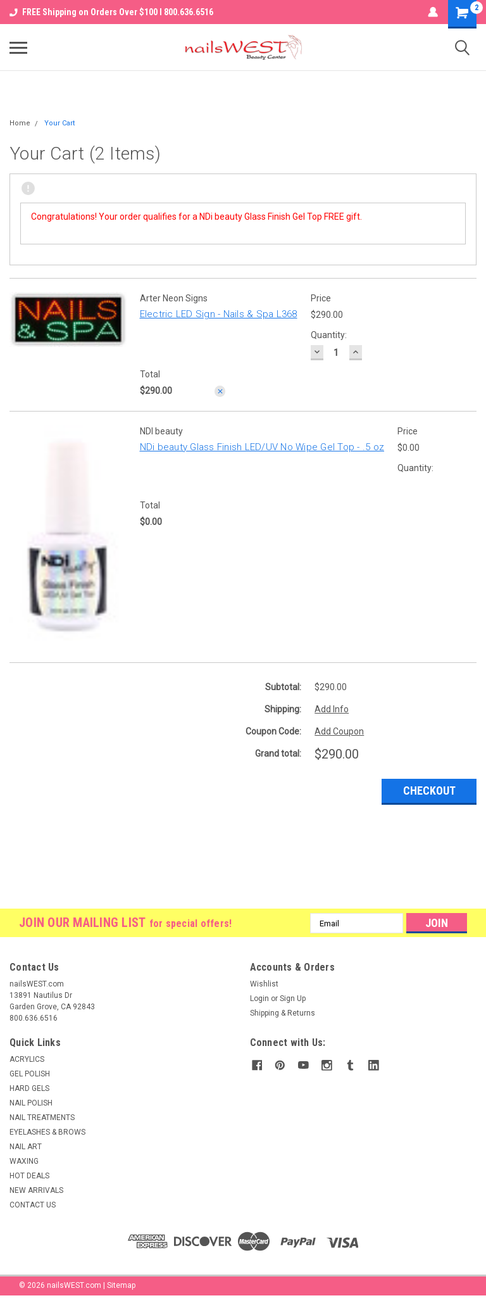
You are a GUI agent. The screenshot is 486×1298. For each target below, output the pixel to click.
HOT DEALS (29, 1175)
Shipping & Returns (282, 1013)
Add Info (332, 709)
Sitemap (121, 1285)
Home (19, 123)
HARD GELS (29, 1088)
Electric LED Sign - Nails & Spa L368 (218, 314)
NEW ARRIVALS (36, 1190)
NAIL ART (25, 1146)
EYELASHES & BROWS (47, 1132)
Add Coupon (339, 731)
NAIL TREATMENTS (42, 1117)
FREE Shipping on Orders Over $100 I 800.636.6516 (111, 12)
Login (259, 998)
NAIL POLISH (31, 1103)
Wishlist (264, 984)
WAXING (24, 1161)
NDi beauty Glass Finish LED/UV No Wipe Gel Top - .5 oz (262, 447)
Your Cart (59, 123)
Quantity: (329, 335)
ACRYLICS (26, 1059)
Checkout (429, 790)
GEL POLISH (29, 1073)
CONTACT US (32, 1204)
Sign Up (293, 998)
